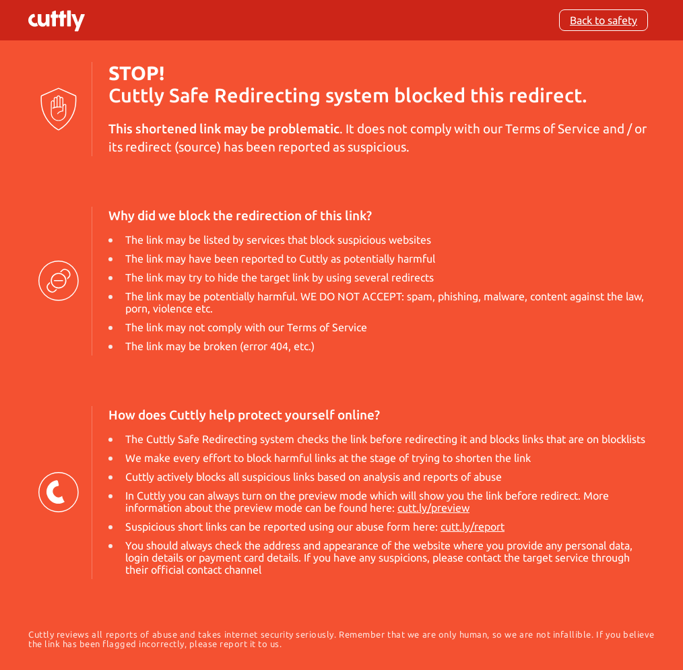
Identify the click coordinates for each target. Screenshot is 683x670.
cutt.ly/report (473, 527)
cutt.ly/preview (433, 508)
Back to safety (603, 20)
